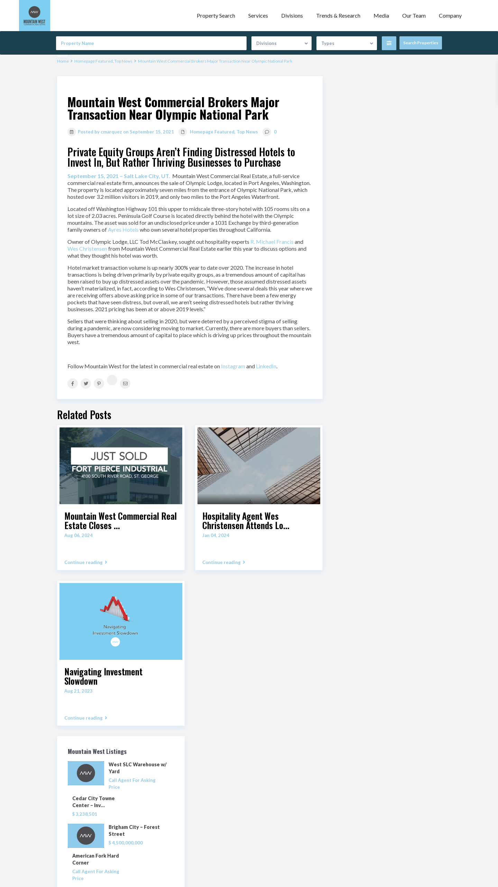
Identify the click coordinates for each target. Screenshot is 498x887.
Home (63, 61)
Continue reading (85, 562)
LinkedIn (266, 366)
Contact (263, 813)
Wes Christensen (87, 248)
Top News (123, 61)
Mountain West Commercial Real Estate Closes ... (120, 520)
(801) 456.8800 (181, 810)
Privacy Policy (269, 823)
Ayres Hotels (123, 229)
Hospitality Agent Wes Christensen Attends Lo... (245, 520)
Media (381, 15)
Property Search (216, 15)
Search (387, 443)
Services (258, 15)
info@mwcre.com (183, 820)
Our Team (414, 15)
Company (450, 15)
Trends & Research (338, 15)
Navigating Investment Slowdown (103, 676)
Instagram (233, 366)
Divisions (292, 15)
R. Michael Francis (272, 241)
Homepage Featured (93, 61)
